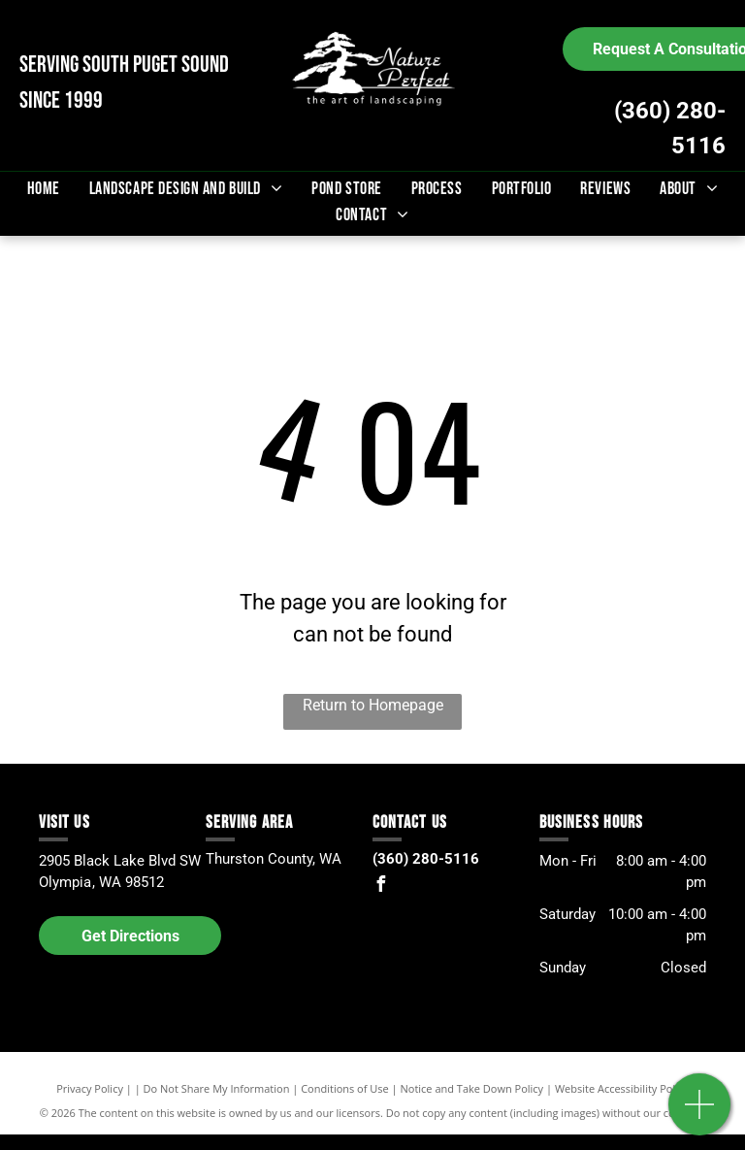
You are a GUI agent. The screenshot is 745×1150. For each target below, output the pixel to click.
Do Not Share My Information (217, 1088)
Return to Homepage (373, 705)
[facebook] (380, 886)
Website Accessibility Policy (622, 1088)
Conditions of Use (345, 1088)
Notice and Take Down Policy (472, 1088)
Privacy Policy (89, 1088)
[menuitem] (44, 189)
